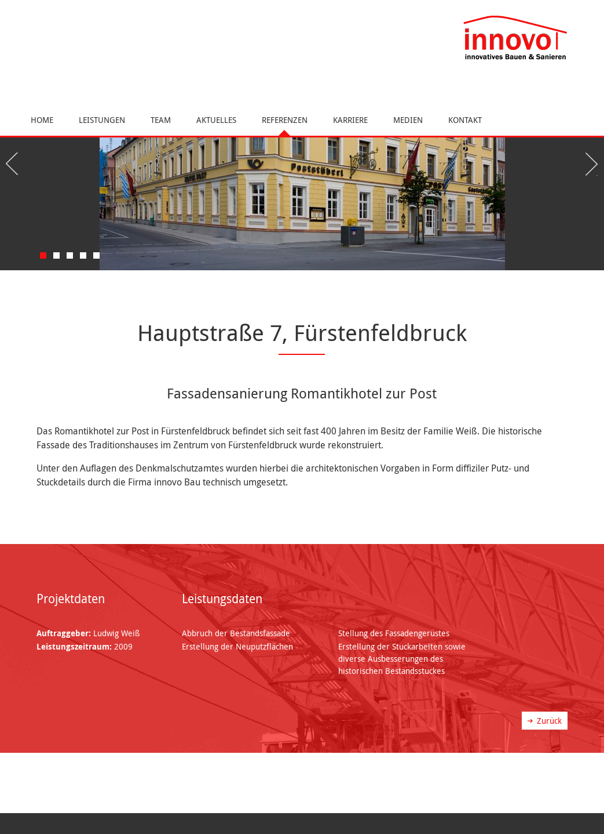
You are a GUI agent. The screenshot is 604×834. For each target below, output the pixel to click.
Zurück (549, 720)
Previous (14, 164)
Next (589, 164)
